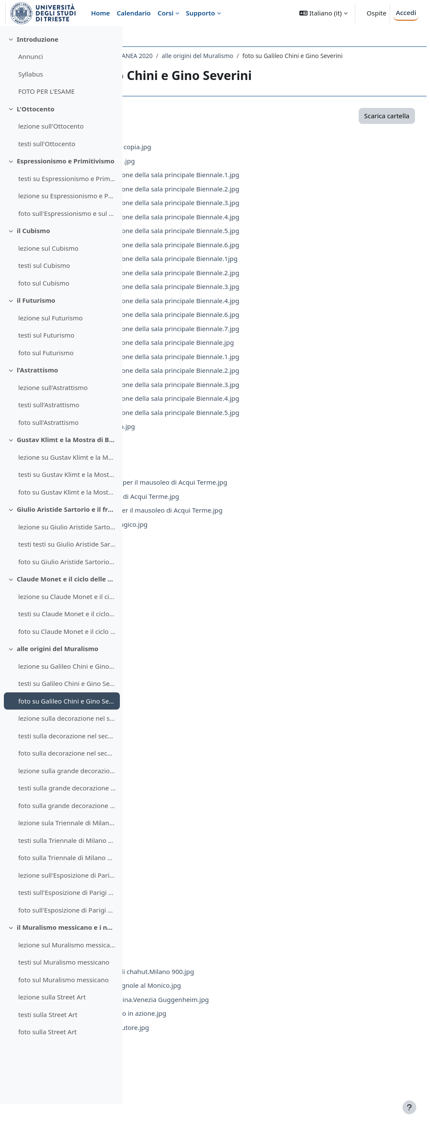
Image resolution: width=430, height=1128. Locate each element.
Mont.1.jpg (186, 561)
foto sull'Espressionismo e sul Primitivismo (67, 237)
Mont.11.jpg (188, 701)
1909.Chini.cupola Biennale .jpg (217, 170)
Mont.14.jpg (188, 742)
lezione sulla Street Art (51, 1021)
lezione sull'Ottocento (50, 150)
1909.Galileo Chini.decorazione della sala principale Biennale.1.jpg (269, 183)
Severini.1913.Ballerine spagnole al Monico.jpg (240, 994)
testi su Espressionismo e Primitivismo (67, 202)
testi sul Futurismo (46, 359)
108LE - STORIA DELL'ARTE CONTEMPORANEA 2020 (210, 56)
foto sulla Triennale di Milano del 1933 (67, 881)
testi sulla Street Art (47, 1038)
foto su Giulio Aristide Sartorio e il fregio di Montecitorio (67, 585)
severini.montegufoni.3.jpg (210, 1078)
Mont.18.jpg (188, 798)
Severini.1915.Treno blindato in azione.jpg (233, 1022)
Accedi (406, 12)
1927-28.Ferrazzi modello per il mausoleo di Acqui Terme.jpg (261, 519)
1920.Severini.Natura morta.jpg (217, 435)
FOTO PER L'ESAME (46, 115)
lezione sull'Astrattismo (53, 411)
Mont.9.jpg (186, 673)
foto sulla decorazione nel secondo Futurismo (67, 777)
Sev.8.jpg (183, 952)
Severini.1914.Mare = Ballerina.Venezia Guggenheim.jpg (254, 1008)
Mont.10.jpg (188, 686)
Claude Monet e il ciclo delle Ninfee (66, 603)
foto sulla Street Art (47, 1055)
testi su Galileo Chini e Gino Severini (67, 707)
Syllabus (30, 97)
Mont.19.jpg (188, 812)
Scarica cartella (366, 124)
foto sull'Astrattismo (48, 446)
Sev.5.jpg (183, 910)
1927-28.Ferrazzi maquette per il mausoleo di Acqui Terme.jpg (263, 491)
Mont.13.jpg (188, 729)
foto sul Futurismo (45, 376)
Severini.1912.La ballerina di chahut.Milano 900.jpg (246, 980)
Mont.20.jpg (188, 826)
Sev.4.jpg (183, 896)
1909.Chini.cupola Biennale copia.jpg (225, 155)
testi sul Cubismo (44, 289)
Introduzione (37, 62)
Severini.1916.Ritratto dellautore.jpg (224, 1036)
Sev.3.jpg (183, 882)
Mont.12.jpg (188, 714)
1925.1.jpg (185, 463)
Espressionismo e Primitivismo (65, 185)
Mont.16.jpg (188, 770)
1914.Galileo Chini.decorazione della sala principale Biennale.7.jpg (269, 337)
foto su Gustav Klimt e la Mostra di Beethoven (67, 515)
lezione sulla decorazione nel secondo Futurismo (67, 742)
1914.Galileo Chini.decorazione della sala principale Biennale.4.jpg (269, 309)
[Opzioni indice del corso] (112, 39)
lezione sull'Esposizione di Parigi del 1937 (67, 898)
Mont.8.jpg (186, 659)
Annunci (30, 80)
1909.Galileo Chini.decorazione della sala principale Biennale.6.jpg (269, 253)
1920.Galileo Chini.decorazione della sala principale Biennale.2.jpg (269, 379)
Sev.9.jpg (183, 966)
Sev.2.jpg (183, 868)
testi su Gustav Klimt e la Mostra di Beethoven (67, 498)
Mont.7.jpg (186, 645)
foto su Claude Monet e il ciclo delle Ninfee (67, 655)
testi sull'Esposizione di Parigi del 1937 (67, 916)
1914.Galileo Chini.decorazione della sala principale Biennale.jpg (266, 351)
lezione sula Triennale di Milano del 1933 (67, 846)
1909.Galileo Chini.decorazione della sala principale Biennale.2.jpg (269, 198)
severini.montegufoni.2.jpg (210, 1064)
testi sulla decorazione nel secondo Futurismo (67, 759)
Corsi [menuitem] (166, 13)
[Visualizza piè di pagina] (409, 1107)
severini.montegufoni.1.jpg (210, 1050)
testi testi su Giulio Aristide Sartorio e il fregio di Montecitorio (67, 568)
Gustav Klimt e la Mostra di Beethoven (66, 463)
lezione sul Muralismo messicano (67, 968)
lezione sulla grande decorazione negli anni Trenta (67, 794)
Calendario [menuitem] (134, 13)
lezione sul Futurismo (50, 341)
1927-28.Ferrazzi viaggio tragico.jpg (223, 533)
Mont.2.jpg (186, 575)
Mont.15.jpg (188, 757)
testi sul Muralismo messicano (63, 986)
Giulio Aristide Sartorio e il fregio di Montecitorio (66, 533)
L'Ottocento (36, 132)
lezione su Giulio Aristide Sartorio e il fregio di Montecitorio (67, 550)
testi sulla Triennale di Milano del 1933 (67, 864)
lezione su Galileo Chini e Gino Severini (67, 689)
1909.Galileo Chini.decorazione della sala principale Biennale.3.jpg (269, 211)
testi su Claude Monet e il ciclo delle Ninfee (67, 637)
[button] (323, 13)
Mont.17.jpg (188, 785)
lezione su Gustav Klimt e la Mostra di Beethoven (67, 480)
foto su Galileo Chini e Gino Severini (67, 724)
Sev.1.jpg (183, 854)
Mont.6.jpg (186, 631)
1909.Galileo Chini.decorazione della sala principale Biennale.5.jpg (269, 239)
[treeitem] (61, 89)
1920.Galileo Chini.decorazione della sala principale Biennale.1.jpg (269, 365)
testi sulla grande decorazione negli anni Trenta (67, 812)
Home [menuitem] (100, 13)
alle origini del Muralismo (57, 672)
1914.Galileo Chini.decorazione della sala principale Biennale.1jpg (268, 267)
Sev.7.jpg (183, 938)
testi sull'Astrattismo (48, 428)
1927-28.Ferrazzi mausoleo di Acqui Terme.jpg (239, 505)
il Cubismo (33, 254)
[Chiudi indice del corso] (9, 39)
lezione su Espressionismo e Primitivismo (67, 219)
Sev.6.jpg (183, 924)
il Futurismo (36, 324)
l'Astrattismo (37, 394)
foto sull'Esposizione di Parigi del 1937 (67, 933)
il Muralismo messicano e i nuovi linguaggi (66, 951)
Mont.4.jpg (186, 603)
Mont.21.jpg (188, 840)
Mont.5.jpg (186, 617)
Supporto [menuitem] (200, 13)
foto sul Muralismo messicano (63, 1003)
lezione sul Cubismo (48, 271)
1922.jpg (183, 449)
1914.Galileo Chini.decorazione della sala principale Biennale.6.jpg (269, 323)
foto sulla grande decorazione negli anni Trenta (67, 829)
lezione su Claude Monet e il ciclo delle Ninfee (67, 620)
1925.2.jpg (185, 477)
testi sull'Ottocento (46, 167)
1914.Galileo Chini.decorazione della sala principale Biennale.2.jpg (269, 281)
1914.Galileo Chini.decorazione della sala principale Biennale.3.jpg (269, 295)
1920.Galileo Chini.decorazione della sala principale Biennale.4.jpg (269, 407)
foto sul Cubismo (43, 306)
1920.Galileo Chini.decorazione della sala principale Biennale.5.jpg (269, 421)
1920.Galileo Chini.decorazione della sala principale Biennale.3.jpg (269, 393)
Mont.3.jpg (186, 589)
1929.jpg (183, 547)
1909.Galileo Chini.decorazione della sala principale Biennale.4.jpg (269, 225)
